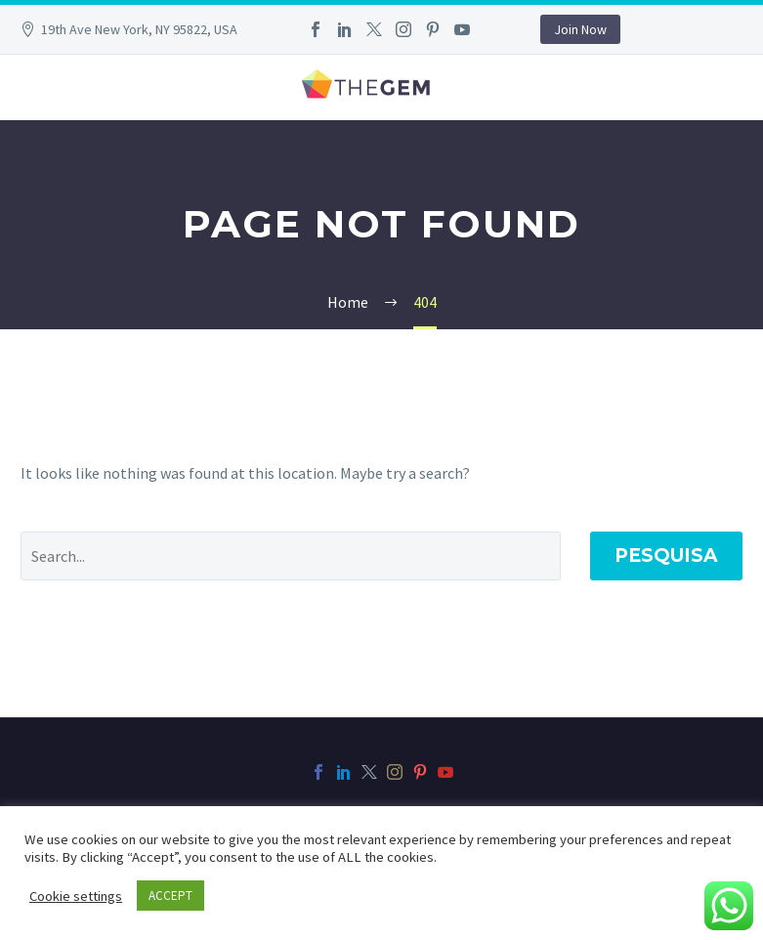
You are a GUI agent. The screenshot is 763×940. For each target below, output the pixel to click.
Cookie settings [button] (75, 896)
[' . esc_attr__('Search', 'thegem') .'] (291, 556)
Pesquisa (666, 555)
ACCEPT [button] (170, 895)
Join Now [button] (580, 29)
